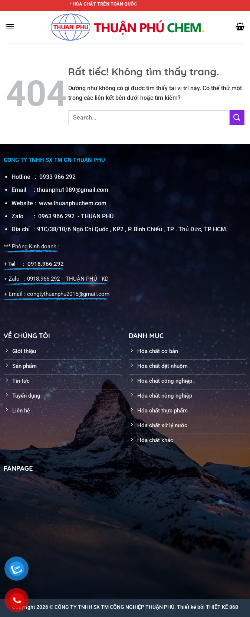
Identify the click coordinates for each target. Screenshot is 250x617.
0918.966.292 (45, 264)
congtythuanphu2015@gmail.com (68, 294)
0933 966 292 (57, 176)
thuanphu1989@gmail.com (72, 189)
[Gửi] (237, 117)
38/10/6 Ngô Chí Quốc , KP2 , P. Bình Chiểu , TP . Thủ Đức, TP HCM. (138, 229)
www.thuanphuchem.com (73, 203)
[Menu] (10, 26)
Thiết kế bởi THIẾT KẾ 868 (207, 607)
